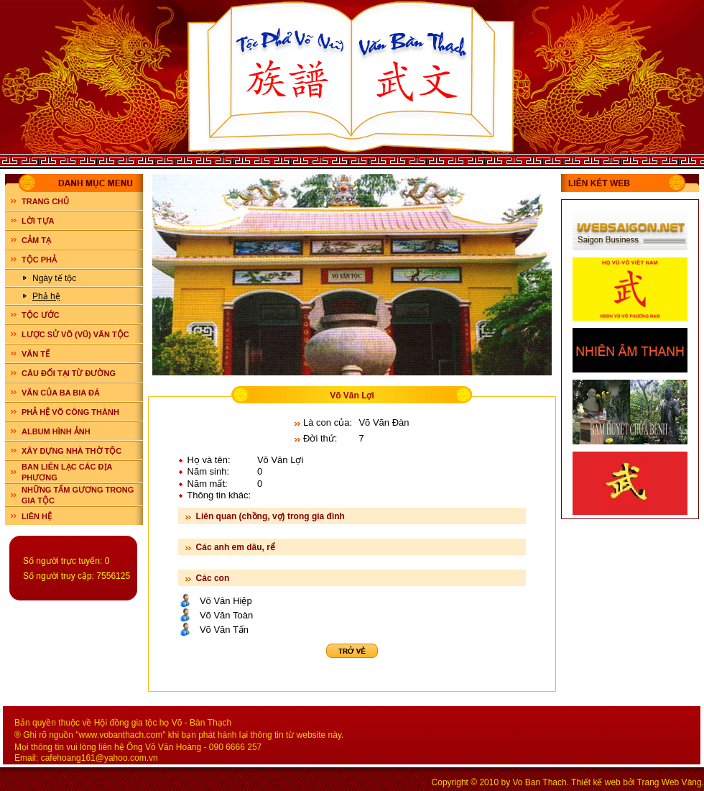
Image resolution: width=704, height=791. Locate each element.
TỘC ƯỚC (41, 315)
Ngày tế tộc (54, 278)
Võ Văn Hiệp (226, 600)
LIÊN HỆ (37, 516)
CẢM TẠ (36, 240)
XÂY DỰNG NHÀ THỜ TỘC (71, 451)
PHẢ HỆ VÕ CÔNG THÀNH (70, 412)
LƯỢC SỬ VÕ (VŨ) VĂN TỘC (75, 334)
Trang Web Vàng (669, 782)
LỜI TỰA (38, 220)
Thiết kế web (596, 782)
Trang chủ (45, 201)
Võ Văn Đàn (383, 422)
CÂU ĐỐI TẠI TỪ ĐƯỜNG (69, 373)
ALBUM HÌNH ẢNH (56, 431)
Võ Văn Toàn (226, 615)
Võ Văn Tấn (224, 629)
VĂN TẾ (36, 353)
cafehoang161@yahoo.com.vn (99, 758)
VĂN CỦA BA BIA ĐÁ (61, 392)
